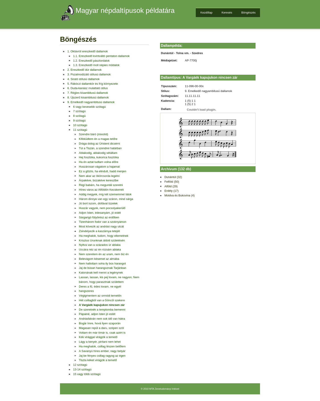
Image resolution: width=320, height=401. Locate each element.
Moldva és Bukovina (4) (179, 195)
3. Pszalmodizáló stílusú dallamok (89, 74)
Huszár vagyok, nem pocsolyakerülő (102, 208)
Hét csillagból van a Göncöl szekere (102, 300)
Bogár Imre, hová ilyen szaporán (99, 323)
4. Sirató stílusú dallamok (83, 79)
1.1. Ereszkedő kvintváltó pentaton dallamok (101, 56)
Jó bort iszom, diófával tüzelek (98, 203)
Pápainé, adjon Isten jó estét (97, 314)
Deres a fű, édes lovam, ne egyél (100, 286)
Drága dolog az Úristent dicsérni (99, 143)
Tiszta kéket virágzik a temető (98, 360)
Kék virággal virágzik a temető (98, 337)
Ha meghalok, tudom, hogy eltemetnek (103, 235)
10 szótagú (80, 125)
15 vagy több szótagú (87, 374)
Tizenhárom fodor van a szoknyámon (102, 221)
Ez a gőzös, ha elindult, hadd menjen (102, 171)
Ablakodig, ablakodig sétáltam (98, 153)
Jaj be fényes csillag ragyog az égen (102, 355)
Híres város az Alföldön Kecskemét (101, 189)
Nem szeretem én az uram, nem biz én (104, 254)
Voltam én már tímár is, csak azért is (102, 332)
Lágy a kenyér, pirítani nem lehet (100, 341)
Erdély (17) (171, 190)
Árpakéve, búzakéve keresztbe (98, 180)
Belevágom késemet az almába (99, 258)
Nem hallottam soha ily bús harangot (102, 263)
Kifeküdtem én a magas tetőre (98, 139)
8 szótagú (79, 115)
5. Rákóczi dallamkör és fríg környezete (92, 83)
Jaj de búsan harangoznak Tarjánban (102, 268)
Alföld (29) (171, 186)
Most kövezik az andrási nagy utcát (101, 226)
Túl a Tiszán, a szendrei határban (100, 148)
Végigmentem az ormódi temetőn (100, 295)
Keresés (227, 12)
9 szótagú (79, 120)
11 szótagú (80, 129)
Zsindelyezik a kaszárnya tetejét (99, 231)
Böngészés (248, 12)
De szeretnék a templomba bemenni (102, 309)
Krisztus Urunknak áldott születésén (102, 240)
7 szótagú (79, 111)
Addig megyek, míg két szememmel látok (105, 194)
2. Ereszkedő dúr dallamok (84, 69)
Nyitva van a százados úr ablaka (99, 244)
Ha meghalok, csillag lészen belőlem (102, 346)
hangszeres (86, 291)
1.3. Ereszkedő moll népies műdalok (96, 65)
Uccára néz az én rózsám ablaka (100, 249)
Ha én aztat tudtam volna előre (98, 162)
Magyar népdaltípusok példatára (125, 10)
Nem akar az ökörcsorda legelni (99, 176)
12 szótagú (80, 364)
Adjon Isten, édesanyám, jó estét (100, 212)
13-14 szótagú (82, 369)
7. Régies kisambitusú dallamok (87, 92)
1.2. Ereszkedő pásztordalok (91, 60)
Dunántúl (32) (173, 177)
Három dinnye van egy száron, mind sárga (106, 199)
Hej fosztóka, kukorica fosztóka (99, 157)
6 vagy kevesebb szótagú (89, 106)
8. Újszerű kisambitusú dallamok (88, 97)
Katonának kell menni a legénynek (101, 272)
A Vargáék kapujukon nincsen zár (102, 305)
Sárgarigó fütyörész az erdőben (99, 217)
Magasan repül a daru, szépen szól (101, 328)
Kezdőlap (206, 12)
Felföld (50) (171, 181)
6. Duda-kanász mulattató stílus (87, 88)
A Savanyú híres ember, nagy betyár (102, 351)
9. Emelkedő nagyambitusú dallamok (90, 102)
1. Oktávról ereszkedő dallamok (87, 51)
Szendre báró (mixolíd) (93, 134)
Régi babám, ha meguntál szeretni (101, 185)
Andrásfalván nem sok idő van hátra (102, 318)
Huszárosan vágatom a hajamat (99, 166)
